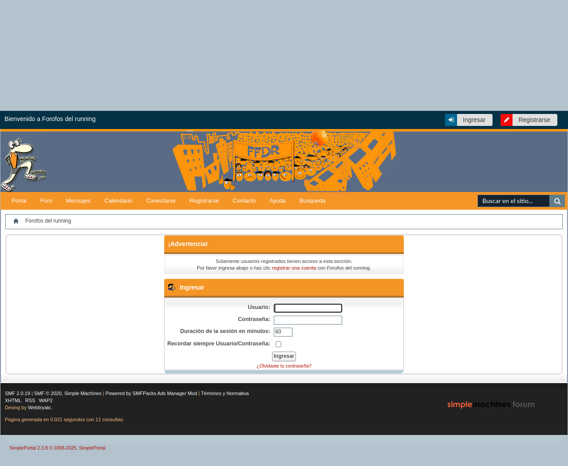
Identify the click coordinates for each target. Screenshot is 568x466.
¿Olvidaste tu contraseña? (284, 365)
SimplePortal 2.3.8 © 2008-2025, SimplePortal (57, 447)
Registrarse (534, 119)
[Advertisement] (464, 178)
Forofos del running (48, 221)
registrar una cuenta (294, 267)
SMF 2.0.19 (17, 393)
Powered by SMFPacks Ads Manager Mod (151, 393)
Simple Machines (83, 393)
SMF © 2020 (48, 393)
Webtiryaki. (40, 407)
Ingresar (474, 119)
